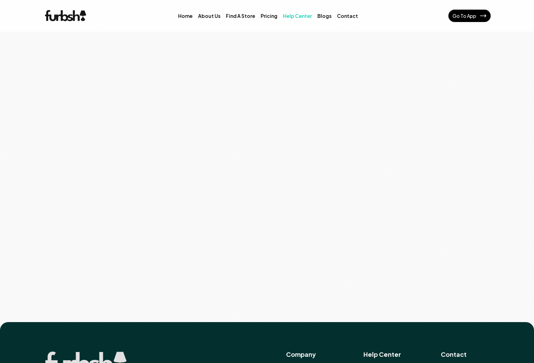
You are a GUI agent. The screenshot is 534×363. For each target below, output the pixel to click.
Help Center (297, 16)
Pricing (269, 16)
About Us (209, 16)
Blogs (324, 16)
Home (185, 16)
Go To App (470, 15)
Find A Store (240, 16)
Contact (347, 16)
